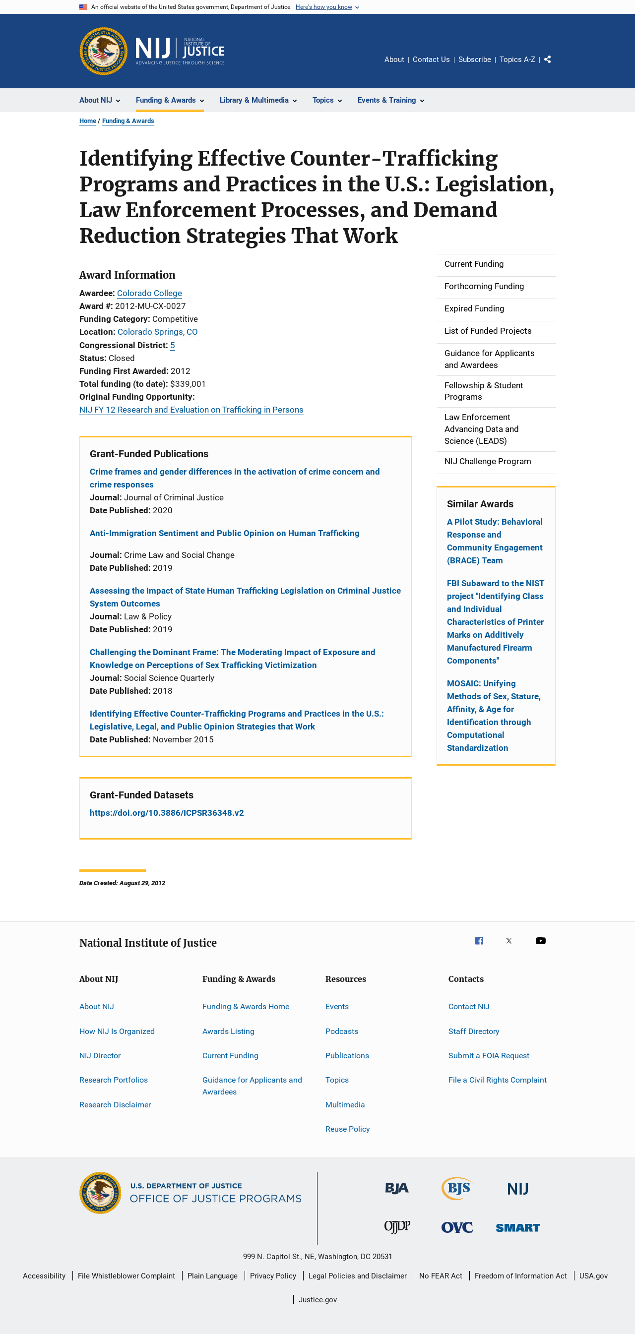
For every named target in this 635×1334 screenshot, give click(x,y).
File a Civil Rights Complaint (497, 1080)
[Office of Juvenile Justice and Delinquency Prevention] (397, 1235)
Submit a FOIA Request (488, 1055)
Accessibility (44, 1276)
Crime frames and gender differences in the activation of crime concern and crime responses (235, 478)
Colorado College (149, 293)
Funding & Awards (128, 120)
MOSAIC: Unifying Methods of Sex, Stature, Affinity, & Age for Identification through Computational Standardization (494, 715)
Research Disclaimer (115, 1104)
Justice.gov (318, 1299)
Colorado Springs (150, 332)
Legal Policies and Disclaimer (358, 1276)
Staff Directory (474, 1030)
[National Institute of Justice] (518, 1196)
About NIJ (96, 1006)
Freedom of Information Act (521, 1276)
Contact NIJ (469, 1006)
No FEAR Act (440, 1276)
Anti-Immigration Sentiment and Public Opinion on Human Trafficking (225, 533)
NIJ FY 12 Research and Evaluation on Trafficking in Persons (191, 410)
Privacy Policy (273, 1276)
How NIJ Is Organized (117, 1030)
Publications (347, 1055)
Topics (337, 1080)
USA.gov (593, 1276)
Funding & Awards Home (245, 1006)
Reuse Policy (347, 1129)
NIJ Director (100, 1055)
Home (87, 120)
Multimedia (345, 1104)
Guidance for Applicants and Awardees (252, 1085)
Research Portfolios (113, 1080)
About (394, 59)
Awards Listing (228, 1030)
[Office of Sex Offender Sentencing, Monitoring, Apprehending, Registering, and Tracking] (518, 1233)
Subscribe (474, 59)
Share (556, 66)
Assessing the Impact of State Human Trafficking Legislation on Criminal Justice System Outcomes (245, 597)
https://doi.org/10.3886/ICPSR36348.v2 (167, 813)
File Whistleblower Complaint (126, 1276)
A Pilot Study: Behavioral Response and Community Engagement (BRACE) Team (495, 541)
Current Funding (230, 1055)
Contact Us (431, 59)
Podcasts (341, 1030)
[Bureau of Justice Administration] (397, 1196)
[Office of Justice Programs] (103, 51)
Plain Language (213, 1276)
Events (337, 1006)
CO (192, 332)
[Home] (180, 51)
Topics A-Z (517, 59)
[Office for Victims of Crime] (457, 1234)
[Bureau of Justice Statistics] (458, 1202)
